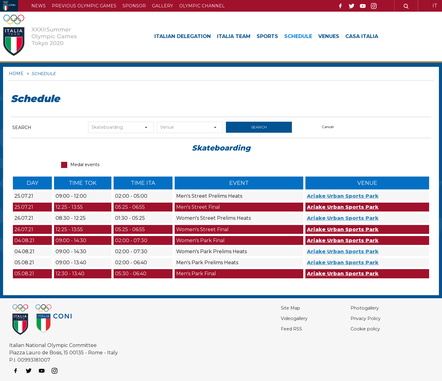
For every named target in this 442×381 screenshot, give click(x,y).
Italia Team (242, 36)
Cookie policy (356, 329)
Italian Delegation (185, 36)
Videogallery (277, 318)
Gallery (162, 6)
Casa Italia (382, 36)
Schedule (313, 36)
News (38, 6)
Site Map (272, 308)
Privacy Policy (357, 318)
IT (434, 6)
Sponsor (134, 6)
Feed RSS (273, 329)
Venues (346, 36)
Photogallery (356, 308)
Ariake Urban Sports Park (342, 196)
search (259, 127)
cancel (328, 126)
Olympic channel (202, 6)
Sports (279, 36)
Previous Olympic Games (84, 6)
